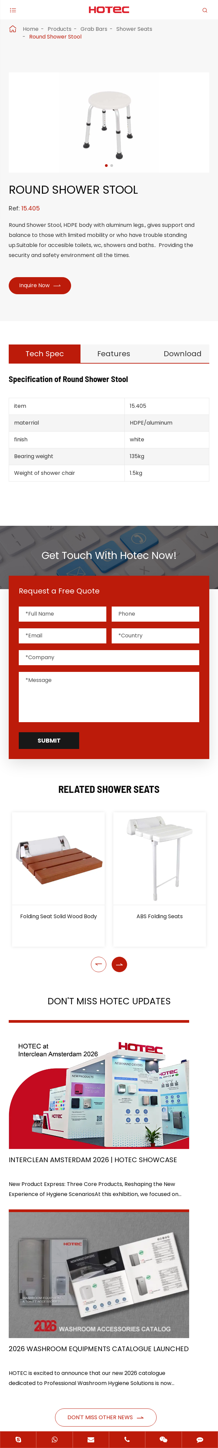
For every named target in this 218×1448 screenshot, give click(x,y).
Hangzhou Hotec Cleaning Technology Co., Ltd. (113, 1390)
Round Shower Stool (55, 37)
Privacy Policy (129, 1410)
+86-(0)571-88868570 (50, 1328)
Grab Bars (93, 29)
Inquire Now (42, 286)
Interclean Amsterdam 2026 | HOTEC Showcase (51, 1114)
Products (59, 29)
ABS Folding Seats (160, 921)
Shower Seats (134, 29)
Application (28, 1254)
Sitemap (82, 1410)
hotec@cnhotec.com (48, 1342)
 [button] (99, 969)
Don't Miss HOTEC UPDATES (109, 1006)
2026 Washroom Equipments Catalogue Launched (152, 1114)
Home (31, 29)
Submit (49, 745)
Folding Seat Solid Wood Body (58, 921)
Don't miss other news (105, 1180)
